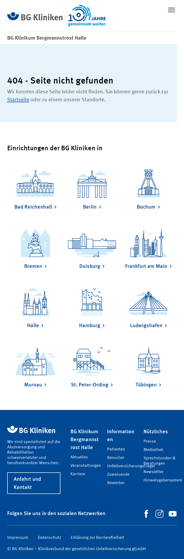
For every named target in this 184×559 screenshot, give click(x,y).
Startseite (18, 99)
